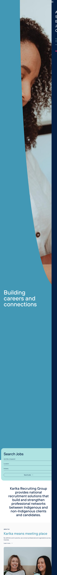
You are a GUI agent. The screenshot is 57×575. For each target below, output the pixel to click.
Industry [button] (6, 468)
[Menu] (51, 2)
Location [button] (6, 464)
